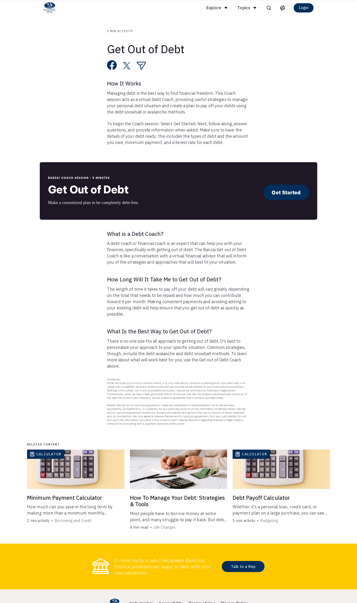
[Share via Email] (141, 66)
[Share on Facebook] (112, 65)
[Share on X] (126, 65)
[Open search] (265, 8)
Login (300, 7)
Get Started (286, 192)
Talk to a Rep (243, 566)
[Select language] (279, 8)
